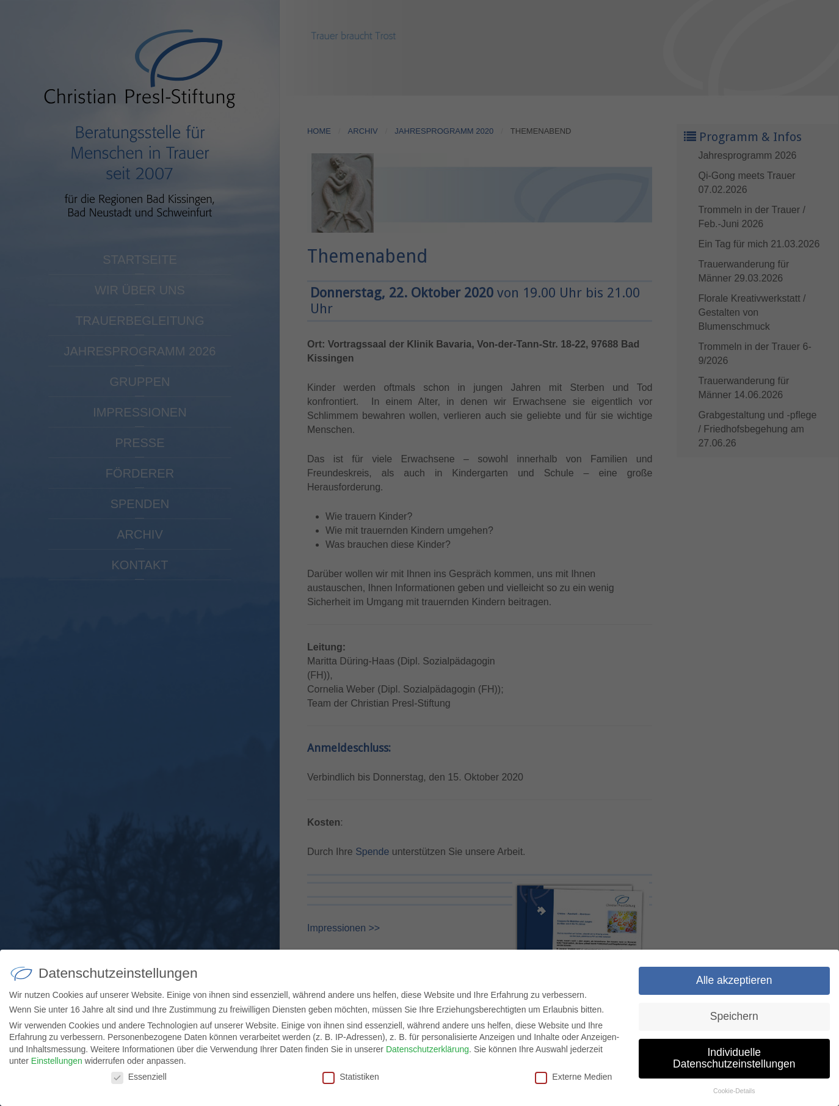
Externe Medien (573, 1087)
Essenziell (139, 1087)
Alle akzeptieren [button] (734, 990)
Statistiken (350, 1087)
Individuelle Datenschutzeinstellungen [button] (734, 1069)
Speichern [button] (734, 1027)
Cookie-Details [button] (734, 1101)
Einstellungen (56, 1071)
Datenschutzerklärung (427, 1059)
